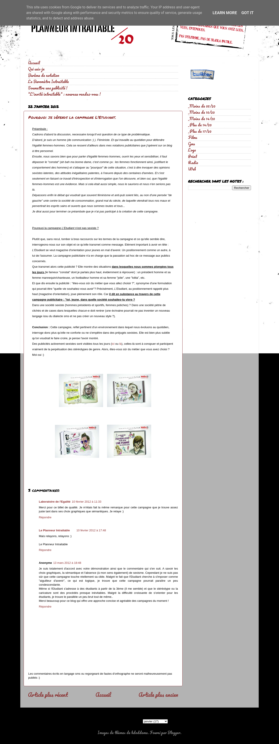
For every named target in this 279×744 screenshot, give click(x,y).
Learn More (225, 12)
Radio (193, 162)
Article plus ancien (158, 694)
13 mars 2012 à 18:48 (67, 562)
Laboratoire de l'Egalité (54, 501)
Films (192, 137)
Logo (192, 150)
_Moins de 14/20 (201, 118)
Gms (191, 144)
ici (113, 343)
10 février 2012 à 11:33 (86, 501)
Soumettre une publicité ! (47, 88)
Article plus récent (48, 694)
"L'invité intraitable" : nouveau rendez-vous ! (64, 94)
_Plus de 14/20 (200, 125)
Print (192, 156)
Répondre (45, 517)
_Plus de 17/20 (199, 131)
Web (192, 169)
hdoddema (139, 732)
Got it (247, 12)
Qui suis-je (36, 69)
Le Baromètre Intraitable (48, 81)
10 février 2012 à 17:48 (91, 530)
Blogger (174, 732)
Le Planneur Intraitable (54, 530)
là (120, 343)
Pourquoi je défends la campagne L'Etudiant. (72, 117)
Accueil (34, 63)
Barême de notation (43, 75)
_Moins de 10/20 (201, 112)
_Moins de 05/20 (201, 106)
